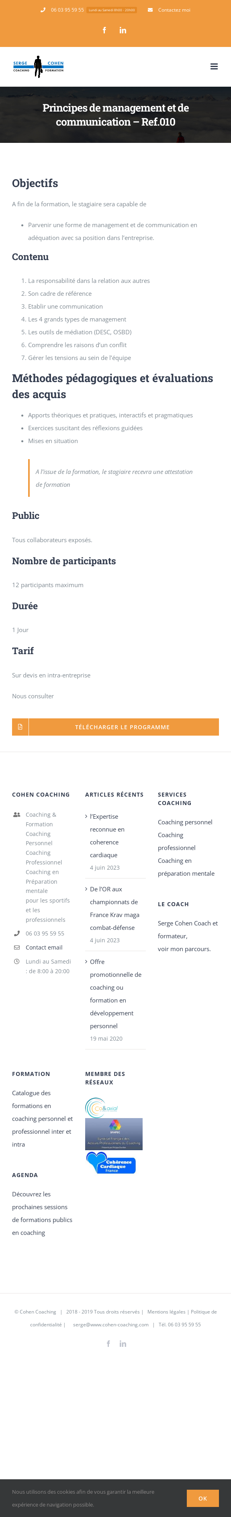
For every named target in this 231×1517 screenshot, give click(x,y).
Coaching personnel (185, 822)
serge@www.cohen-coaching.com (111, 1324)
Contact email (44, 947)
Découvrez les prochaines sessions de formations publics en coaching (42, 1213)
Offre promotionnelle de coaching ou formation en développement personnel (115, 994)
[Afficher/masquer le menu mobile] (215, 66)
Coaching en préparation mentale (186, 866)
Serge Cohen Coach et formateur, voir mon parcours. (188, 936)
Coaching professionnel (177, 841)
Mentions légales (166, 1311)
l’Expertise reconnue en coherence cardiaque (107, 835)
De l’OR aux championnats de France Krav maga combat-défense (114, 908)
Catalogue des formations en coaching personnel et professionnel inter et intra (42, 1118)
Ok (202, 1498)
